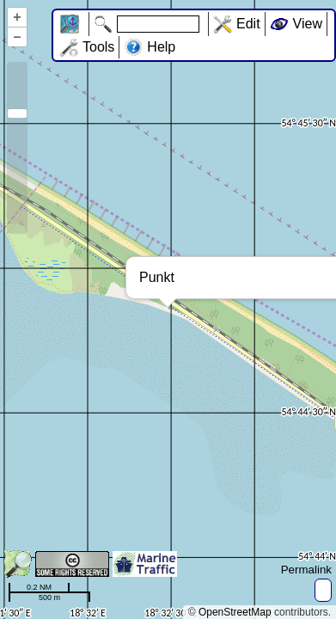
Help (161, 47)
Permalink (306, 569)
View (307, 23)
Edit (248, 23)
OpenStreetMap (235, 612)
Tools (98, 47)
